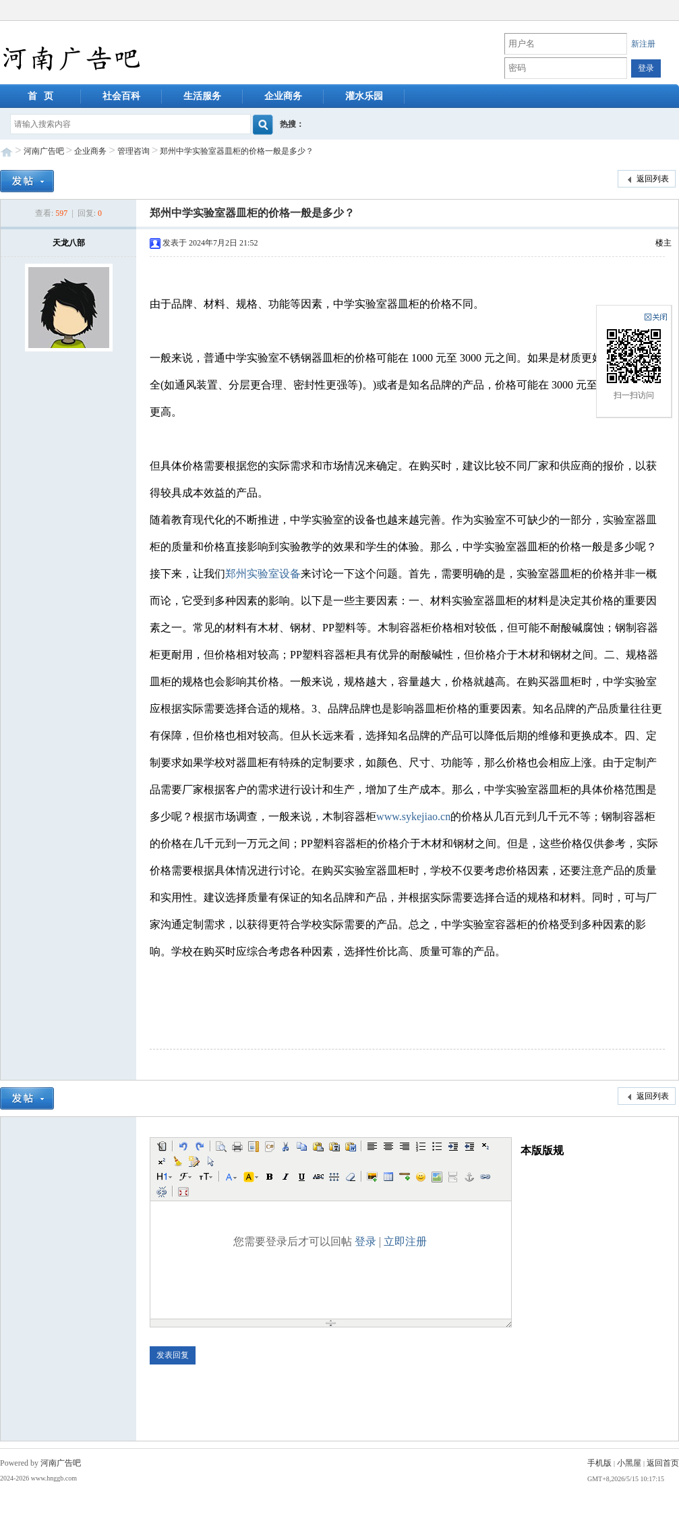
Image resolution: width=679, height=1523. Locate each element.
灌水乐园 (364, 96)
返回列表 (646, 179)
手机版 (599, 1463)
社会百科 (121, 96)
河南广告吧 (44, 151)
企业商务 (283, 96)
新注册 (643, 44)
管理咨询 (133, 151)
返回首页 (663, 1463)
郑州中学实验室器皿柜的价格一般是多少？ (237, 151)
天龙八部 (69, 243)
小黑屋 (629, 1463)
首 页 (41, 96)
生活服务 (202, 96)
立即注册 (405, 1241)
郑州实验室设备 (263, 573)
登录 (365, 1241)
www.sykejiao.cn (413, 816)
